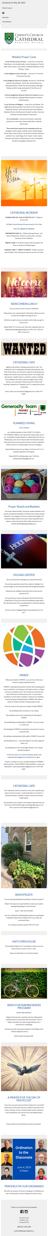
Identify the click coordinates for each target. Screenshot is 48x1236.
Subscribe (5, 17)
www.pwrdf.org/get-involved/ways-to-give (24, 757)
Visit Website (6, 22)
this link (20, 953)
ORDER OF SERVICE (27, 229)
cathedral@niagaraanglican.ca (24, 1231)
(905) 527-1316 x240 (24, 1227)
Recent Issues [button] (7, 8)
